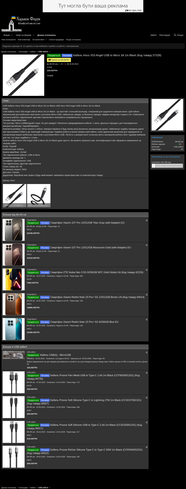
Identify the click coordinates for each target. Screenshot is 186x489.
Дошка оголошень (46, 35)
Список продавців (56, 40)
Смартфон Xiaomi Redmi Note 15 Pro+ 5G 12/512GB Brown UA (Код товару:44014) (97, 297)
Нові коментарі (24, 40)
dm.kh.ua (53, 64)
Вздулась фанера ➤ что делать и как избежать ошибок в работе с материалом (41, 46)
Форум (6, 35)
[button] (12, 35)
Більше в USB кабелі (15, 346)
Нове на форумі (23, 35)
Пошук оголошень (73, 40)
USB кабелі (31, 352)
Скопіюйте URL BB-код (161, 162)
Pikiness (30, 358)
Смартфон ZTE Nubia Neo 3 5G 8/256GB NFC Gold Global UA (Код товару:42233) (96, 272)
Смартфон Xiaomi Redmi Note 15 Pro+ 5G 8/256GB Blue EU (84, 322)
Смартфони (31, 220)
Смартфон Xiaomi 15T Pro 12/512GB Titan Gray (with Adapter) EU (87, 222)
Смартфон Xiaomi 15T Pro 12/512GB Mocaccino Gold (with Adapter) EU (90, 247)
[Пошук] (178, 35)
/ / (61, 64)
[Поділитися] (147, 220)
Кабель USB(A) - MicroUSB (55, 355)
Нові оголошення (8, 40)
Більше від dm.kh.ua (14, 214)
